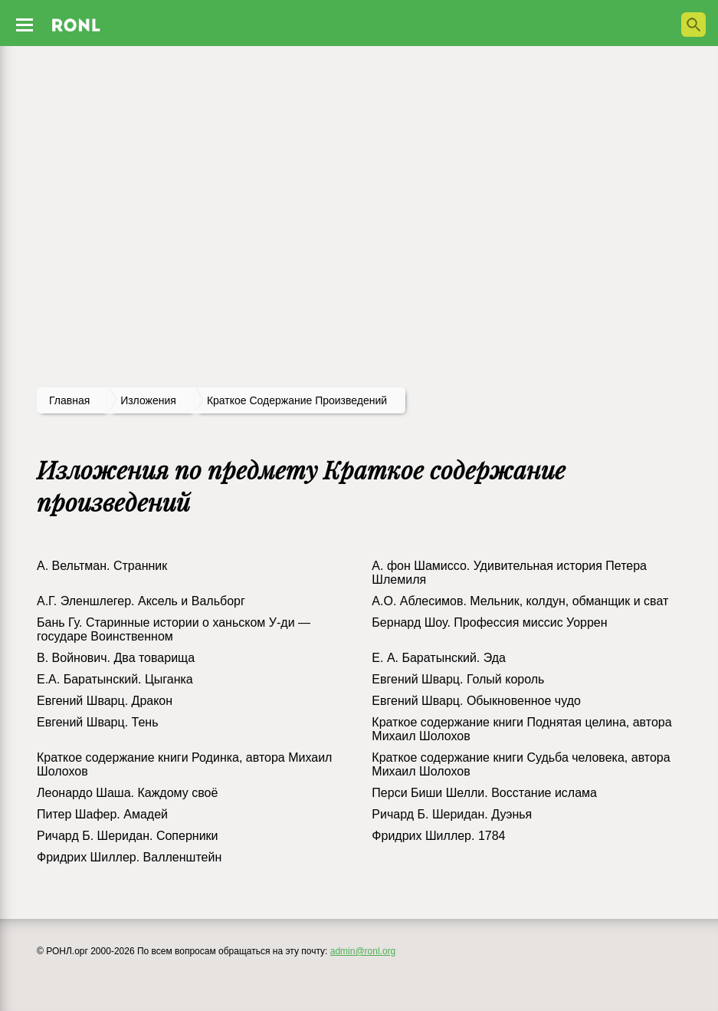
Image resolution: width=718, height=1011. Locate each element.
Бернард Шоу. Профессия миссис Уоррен (489, 622)
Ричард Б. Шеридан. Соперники (127, 835)
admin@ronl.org (363, 951)
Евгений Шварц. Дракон (104, 700)
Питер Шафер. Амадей (102, 814)
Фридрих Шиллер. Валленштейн (129, 857)
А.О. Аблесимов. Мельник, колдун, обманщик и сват (520, 601)
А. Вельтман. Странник (102, 565)
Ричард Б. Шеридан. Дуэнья (452, 814)
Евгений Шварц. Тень (98, 722)
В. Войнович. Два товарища (116, 657)
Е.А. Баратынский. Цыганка (115, 679)
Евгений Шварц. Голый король (458, 679)
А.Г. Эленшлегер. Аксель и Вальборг (141, 601)
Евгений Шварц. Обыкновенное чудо (476, 700)
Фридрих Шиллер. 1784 (438, 835)
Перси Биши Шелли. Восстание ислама (484, 792)
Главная (69, 400)
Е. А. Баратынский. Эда (439, 657)
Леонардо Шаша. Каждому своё (127, 792)
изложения (148, 400)
